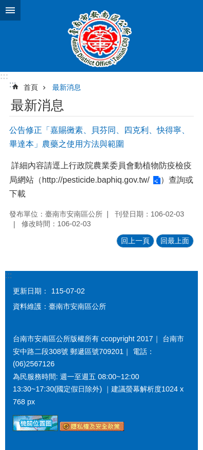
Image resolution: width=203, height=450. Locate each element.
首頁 (31, 87)
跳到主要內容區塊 (5, 5)
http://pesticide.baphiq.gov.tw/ (96, 179)
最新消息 (66, 87)
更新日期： (31, 291)
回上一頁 (135, 241)
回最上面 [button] (174, 241)
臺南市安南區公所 (101, 36)
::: (4, 76)
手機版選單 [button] (10, 10)
